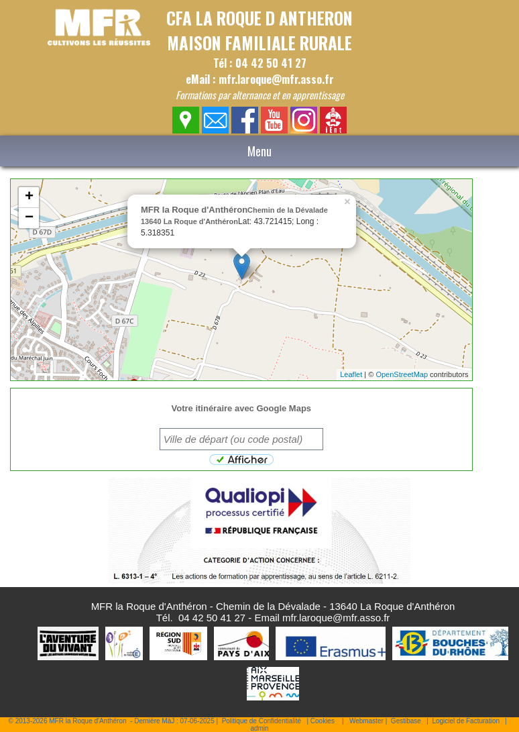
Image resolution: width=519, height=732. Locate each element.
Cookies (322, 721)
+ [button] (29, 197)
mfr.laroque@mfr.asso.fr (336, 617)
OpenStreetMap (402, 374)
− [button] (29, 218)
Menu (259, 151)
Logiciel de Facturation (466, 721)
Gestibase (406, 721)
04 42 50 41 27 (211, 617)
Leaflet (351, 374)
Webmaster (366, 721)
